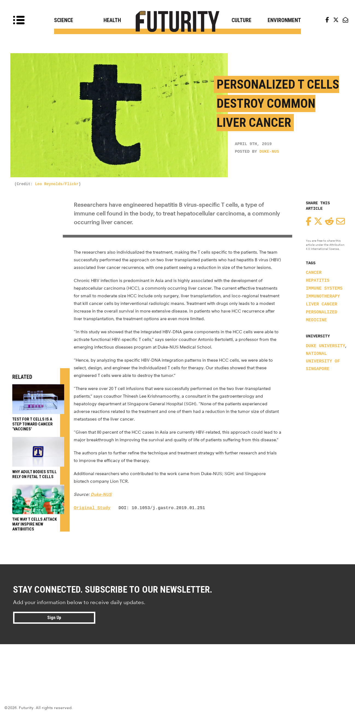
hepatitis (317, 280)
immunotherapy (323, 296)
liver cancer (321, 304)
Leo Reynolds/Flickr (57, 184)
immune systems (324, 288)
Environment (284, 20)
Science (63, 20)
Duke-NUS (269, 151)
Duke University (325, 346)
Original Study (92, 508)
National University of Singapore (323, 361)
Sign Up (54, 617)
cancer (314, 272)
